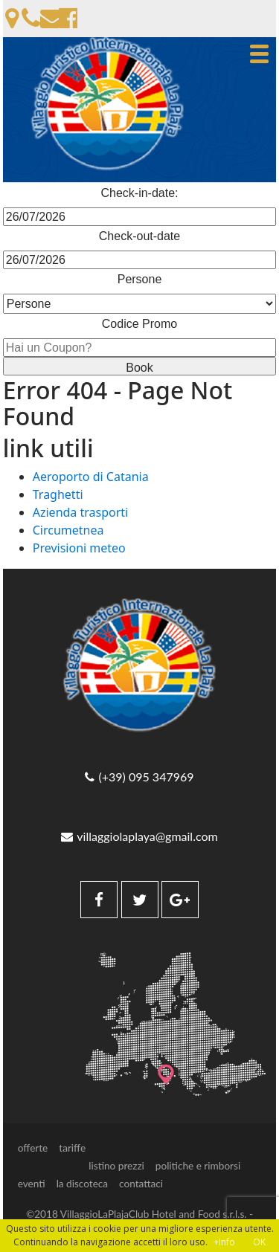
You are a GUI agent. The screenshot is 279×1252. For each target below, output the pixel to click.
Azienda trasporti (81, 512)
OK (259, 1242)
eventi (31, 1184)
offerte (33, 1148)
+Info (224, 1242)
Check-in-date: (139, 193)
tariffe (72, 1148)
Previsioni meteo (79, 548)
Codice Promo (139, 323)
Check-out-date (139, 236)
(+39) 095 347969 (139, 777)
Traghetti (58, 494)
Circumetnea (68, 530)
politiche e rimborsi (197, 1166)
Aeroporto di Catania (91, 476)
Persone (140, 279)
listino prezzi (116, 1166)
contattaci (141, 1184)
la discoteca (82, 1184)
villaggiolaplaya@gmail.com (139, 836)
